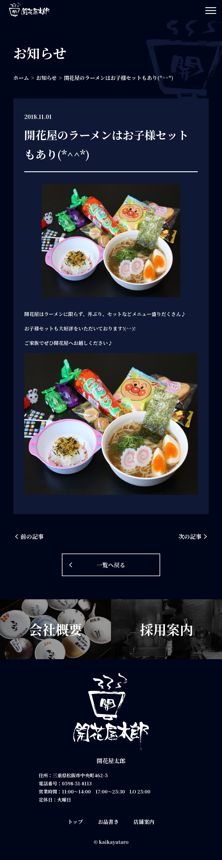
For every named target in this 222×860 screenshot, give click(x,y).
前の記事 (32, 536)
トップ (75, 821)
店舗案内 (144, 821)
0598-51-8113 (77, 783)
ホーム (21, 77)
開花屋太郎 (111, 760)
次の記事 (189, 536)
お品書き (108, 821)
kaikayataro (114, 842)
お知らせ (46, 77)
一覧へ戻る (111, 564)
